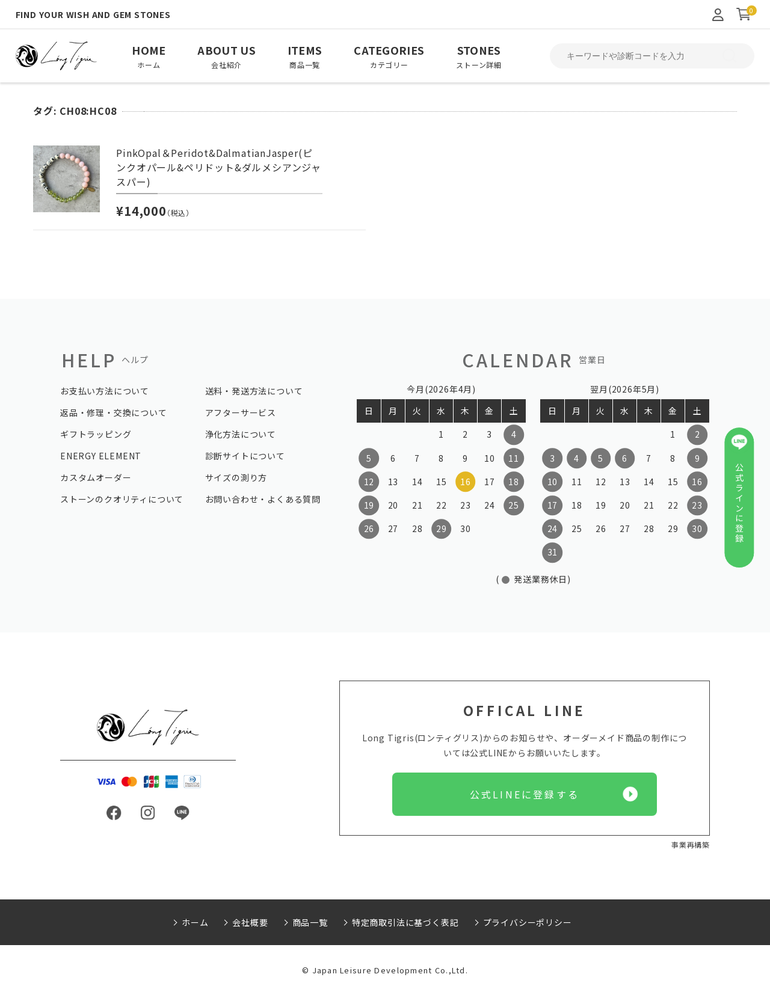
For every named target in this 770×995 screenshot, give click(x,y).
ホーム (195, 922)
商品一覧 (310, 922)
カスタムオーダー (95, 477)
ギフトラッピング (95, 434)
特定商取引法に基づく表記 (405, 922)
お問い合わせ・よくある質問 (263, 499)
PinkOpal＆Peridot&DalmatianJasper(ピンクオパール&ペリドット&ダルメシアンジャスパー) (218, 167)
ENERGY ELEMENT (100, 456)
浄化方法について (240, 434)
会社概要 (250, 922)
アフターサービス (240, 412)
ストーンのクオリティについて (121, 499)
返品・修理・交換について (113, 412)
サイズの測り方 (236, 477)
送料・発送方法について (254, 391)
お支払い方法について (104, 391)
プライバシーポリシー (527, 922)
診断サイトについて (245, 456)
